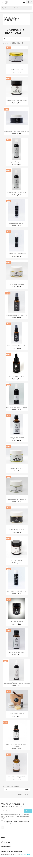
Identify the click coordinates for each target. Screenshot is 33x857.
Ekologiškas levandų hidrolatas (16, 192)
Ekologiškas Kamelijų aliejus (16, 777)
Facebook (2, 827)
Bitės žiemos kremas (16, 622)
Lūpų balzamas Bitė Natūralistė (16, 591)
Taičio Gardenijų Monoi (16, 468)
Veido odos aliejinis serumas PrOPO (16, 315)
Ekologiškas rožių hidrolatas (16, 162)
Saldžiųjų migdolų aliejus (16, 438)
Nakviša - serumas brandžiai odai (16, 346)
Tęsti (27, 790)
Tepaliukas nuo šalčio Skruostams (16, 100)
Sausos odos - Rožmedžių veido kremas (16, 131)
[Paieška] (16, 8)
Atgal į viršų (23, 795)
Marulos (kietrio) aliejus (16, 376)
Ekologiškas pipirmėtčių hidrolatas (16, 407)
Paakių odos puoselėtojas (16, 284)
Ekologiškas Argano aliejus (16, 652)
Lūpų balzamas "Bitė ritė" (16, 223)
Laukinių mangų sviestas (16, 530)
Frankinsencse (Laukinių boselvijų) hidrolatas (16, 683)
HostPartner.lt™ (25, 855)
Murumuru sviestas (16, 560)
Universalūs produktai (11, 19)
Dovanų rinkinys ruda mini (16, 714)
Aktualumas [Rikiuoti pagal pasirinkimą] (16, 39)
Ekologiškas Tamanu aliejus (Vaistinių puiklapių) (16, 745)
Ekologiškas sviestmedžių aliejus (16, 499)
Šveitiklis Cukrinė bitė (16, 70)
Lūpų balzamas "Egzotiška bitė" (16, 254)
